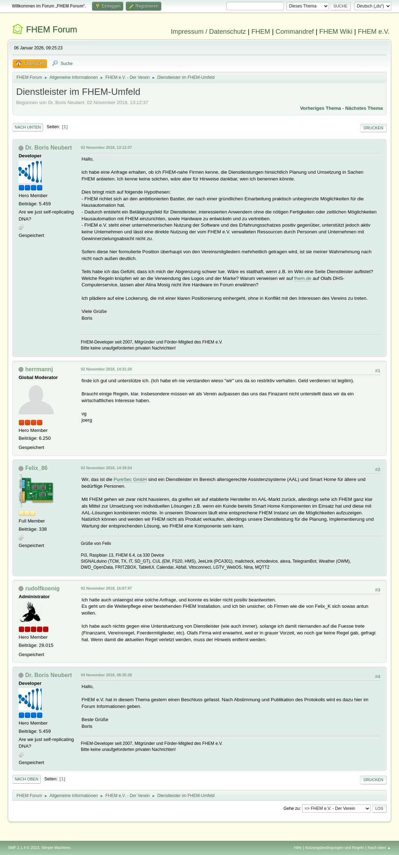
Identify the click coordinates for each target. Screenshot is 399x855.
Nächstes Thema (364, 108)
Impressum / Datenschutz (208, 31)
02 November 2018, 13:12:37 (106, 147)
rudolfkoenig (42, 588)
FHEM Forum (51, 29)
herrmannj (39, 369)
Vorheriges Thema (320, 108)
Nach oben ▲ (379, 847)
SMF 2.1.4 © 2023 (23, 847)
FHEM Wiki (335, 31)
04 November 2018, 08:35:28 (106, 675)
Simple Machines (56, 847)
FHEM (260, 31)
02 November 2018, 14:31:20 (106, 369)
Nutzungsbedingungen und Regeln (334, 847)
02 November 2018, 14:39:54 (106, 468)
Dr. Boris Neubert (48, 148)
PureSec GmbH (130, 479)
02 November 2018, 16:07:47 (106, 588)
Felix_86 (36, 468)
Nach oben (26, 779)
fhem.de (302, 278)
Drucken (373, 128)
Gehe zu (292, 808)
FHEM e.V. (374, 31)
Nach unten (28, 127)
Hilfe (298, 847)
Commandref (294, 31)
